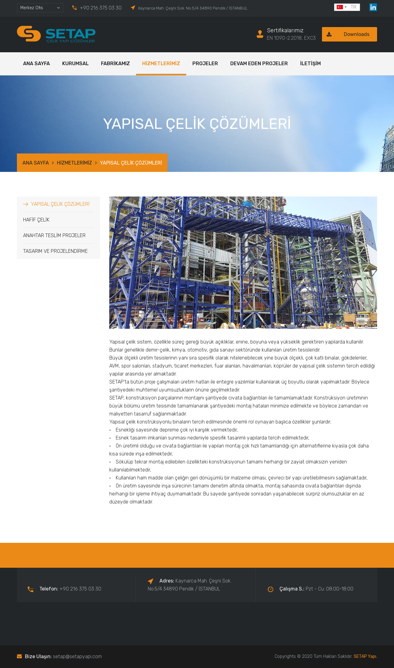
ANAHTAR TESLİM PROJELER (54, 235)
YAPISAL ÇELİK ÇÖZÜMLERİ (60, 204)
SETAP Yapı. (365, 656)
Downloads (345, 34)
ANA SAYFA (36, 63)
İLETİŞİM (310, 63)
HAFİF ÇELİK (36, 220)
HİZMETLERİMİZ (161, 63)
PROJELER (205, 63)
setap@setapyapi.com (77, 656)
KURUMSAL (75, 63)
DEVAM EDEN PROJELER (259, 63)
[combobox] (40, 7)
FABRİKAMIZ (115, 63)
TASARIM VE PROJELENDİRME (55, 251)
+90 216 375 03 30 (101, 8)
